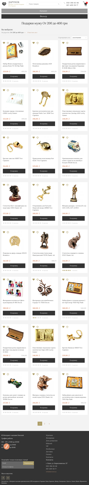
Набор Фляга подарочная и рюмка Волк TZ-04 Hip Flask (13, 65)
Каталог (43, 11)
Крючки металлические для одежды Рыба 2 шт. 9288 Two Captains (43, 113)
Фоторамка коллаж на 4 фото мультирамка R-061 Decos (13, 301)
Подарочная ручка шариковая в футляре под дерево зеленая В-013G (14, 350)
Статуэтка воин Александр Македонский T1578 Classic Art (44, 254)
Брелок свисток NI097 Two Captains (12, 159)
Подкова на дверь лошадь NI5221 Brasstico (15, 254)
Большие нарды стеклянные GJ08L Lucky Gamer (13, 112)
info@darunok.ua (51, 472)
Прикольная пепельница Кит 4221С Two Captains (43, 159)
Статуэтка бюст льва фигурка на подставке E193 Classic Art (14, 207)
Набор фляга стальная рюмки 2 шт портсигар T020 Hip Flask (73, 301)
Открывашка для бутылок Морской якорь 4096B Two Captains (42, 208)
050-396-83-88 (71, 3)
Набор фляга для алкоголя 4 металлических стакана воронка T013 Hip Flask (74, 397)
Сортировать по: (64, 37)
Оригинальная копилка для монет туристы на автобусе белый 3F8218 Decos (72, 160)
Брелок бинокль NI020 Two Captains (72, 349)
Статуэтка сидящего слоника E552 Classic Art (73, 254)
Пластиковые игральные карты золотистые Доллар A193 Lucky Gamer (73, 113)
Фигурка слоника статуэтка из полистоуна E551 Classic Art (44, 396)
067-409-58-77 (72, 5)
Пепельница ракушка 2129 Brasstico (42, 65)
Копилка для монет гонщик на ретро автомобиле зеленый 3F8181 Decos (14, 397)
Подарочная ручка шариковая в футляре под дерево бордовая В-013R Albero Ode (73, 66)
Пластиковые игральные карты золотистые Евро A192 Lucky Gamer (44, 350)
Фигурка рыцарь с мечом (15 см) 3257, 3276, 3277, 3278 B (74, 207)
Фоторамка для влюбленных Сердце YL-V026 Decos (43, 301)
